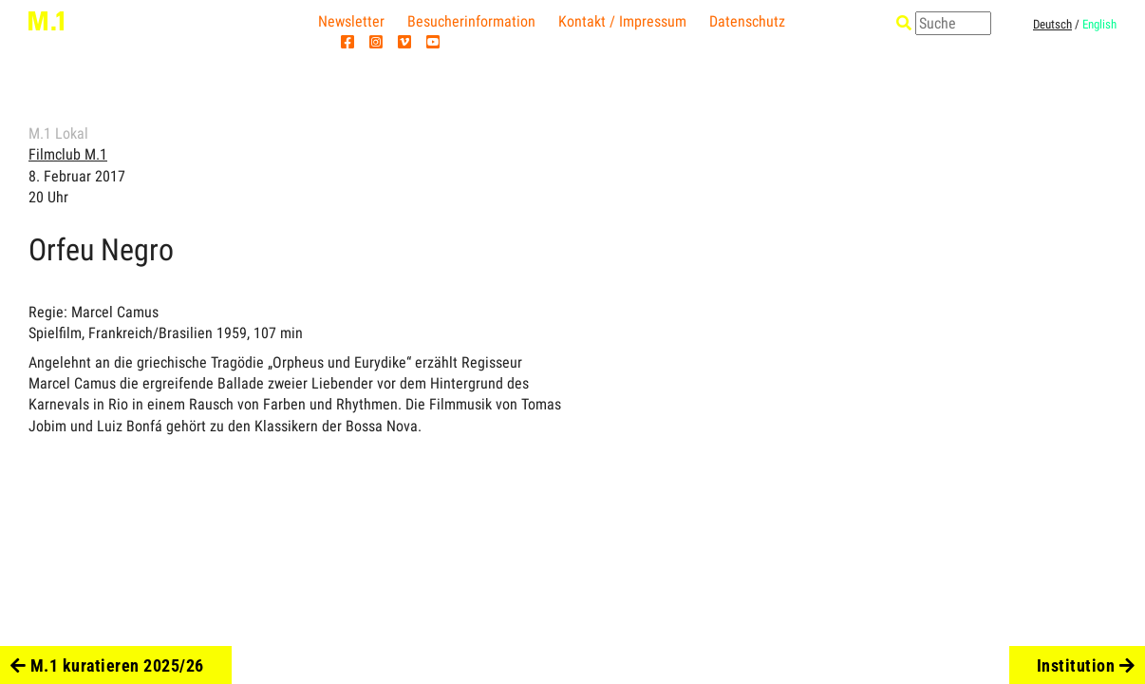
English (1099, 24)
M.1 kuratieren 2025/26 (107, 665)
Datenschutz (747, 21)
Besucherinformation (471, 21)
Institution (1086, 665)
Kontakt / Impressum (622, 21)
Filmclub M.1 (67, 154)
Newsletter (351, 21)
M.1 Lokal (58, 133)
